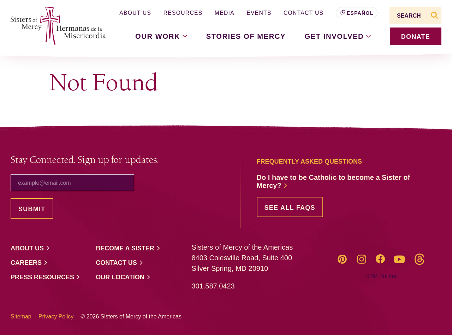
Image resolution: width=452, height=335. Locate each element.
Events (258, 13)
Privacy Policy (56, 316)
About (30, 248)
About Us (135, 13)
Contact (119, 263)
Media (224, 13)
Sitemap (21, 316)
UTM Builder (381, 276)
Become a (128, 248)
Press (46, 277)
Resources (183, 13)
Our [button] (161, 36)
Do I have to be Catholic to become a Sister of (333, 181)
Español (360, 13)
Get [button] (338, 36)
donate (415, 36)
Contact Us (303, 13)
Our (123, 277)
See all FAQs (289, 207)
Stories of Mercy (246, 36)
